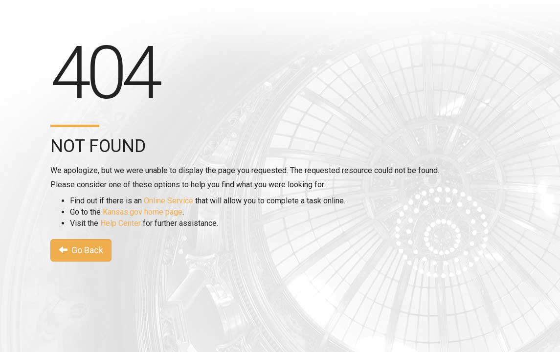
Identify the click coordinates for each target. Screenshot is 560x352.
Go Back (81, 250)
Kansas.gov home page (142, 212)
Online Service (168, 200)
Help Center (120, 223)
